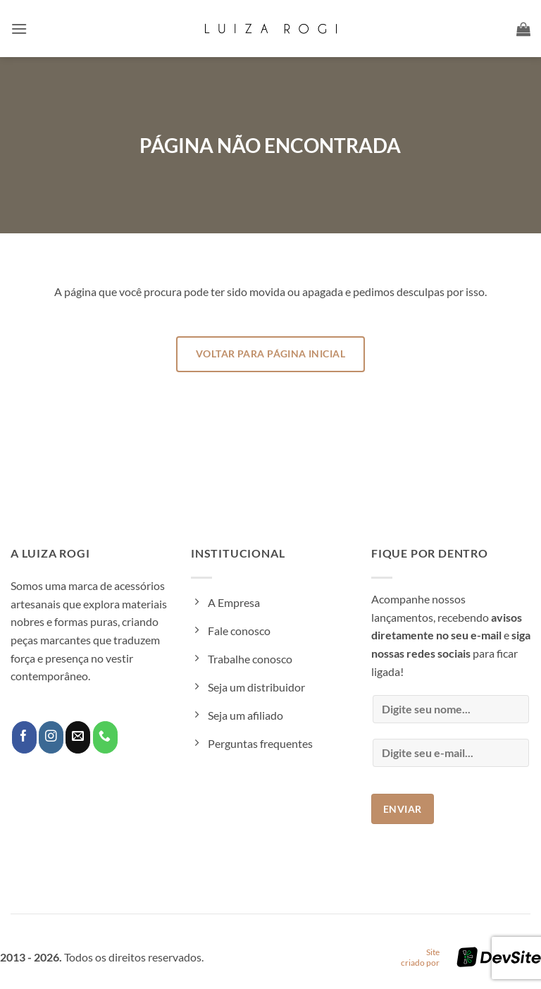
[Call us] (105, 737)
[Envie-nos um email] (78, 737)
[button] (19, 28)
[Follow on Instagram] (51, 737)
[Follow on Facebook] (24, 737)
